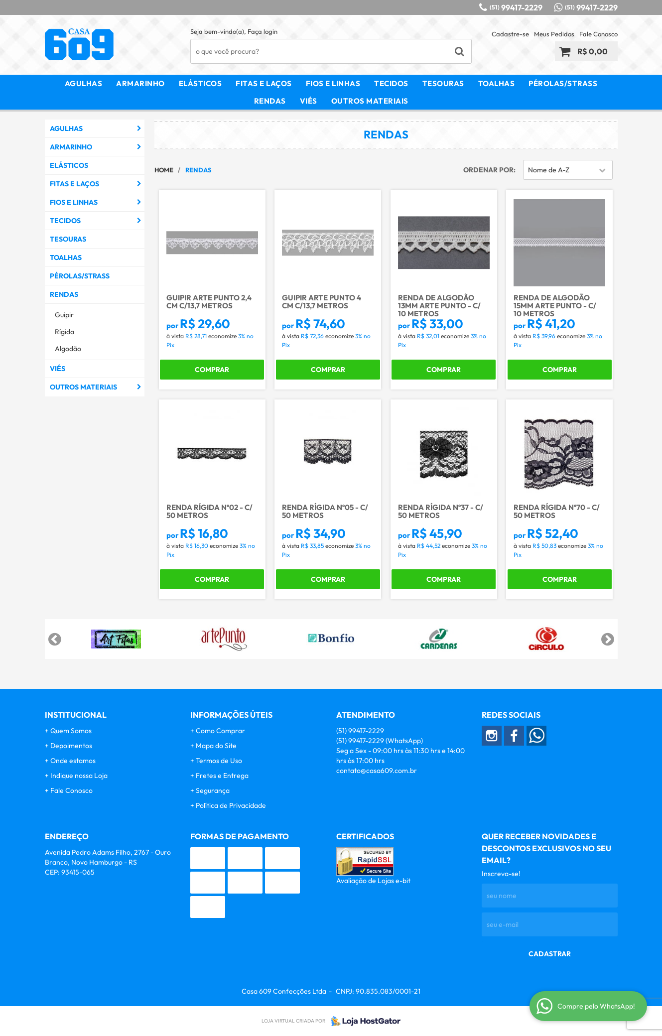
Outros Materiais (369, 101)
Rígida (64, 331)
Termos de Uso (219, 760)
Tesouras (443, 83)
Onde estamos (73, 760)
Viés (308, 101)
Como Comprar (220, 730)
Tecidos (391, 83)
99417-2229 (516, 7)
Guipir (64, 314)
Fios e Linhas (333, 83)
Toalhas (496, 83)
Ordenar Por (488, 169)
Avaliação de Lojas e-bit (373, 880)
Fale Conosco (598, 34)
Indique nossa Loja (79, 775)
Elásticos (200, 83)
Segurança (213, 790)
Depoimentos (71, 745)
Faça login (262, 31)
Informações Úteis (231, 715)
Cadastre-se (510, 34)
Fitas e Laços (264, 83)
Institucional (76, 715)
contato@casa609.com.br (376, 770)
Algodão (68, 348)
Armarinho (140, 83)
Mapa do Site (216, 745)
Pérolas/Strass (563, 83)
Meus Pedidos (554, 34)
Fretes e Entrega (222, 775)
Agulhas (84, 83)
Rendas (270, 101)
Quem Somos (71, 730)
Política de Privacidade (231, 805)
